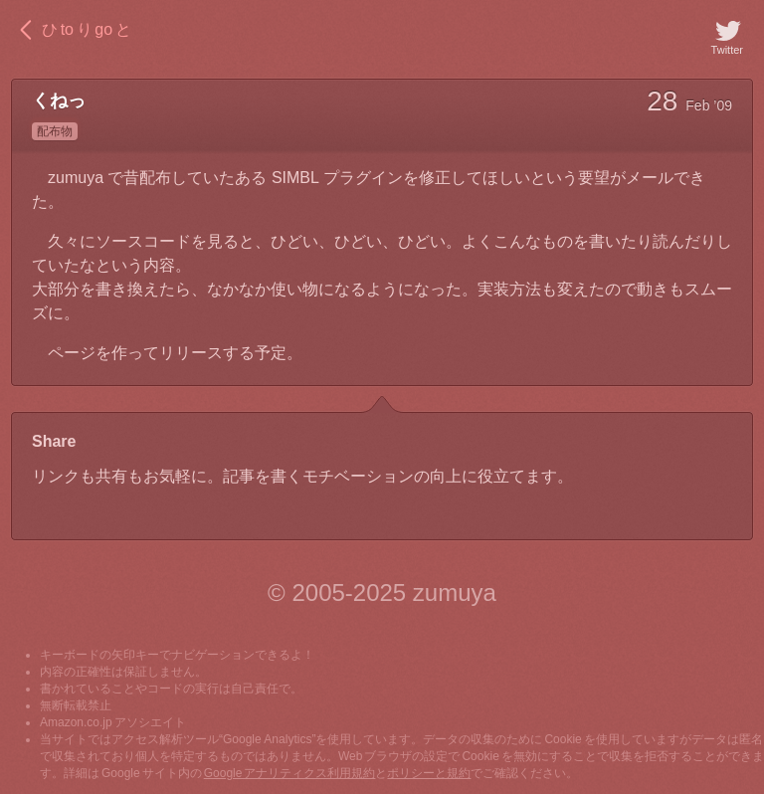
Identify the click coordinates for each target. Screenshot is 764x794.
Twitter (727, 36)
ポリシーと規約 (429, 773)
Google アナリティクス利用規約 (290, 773)
